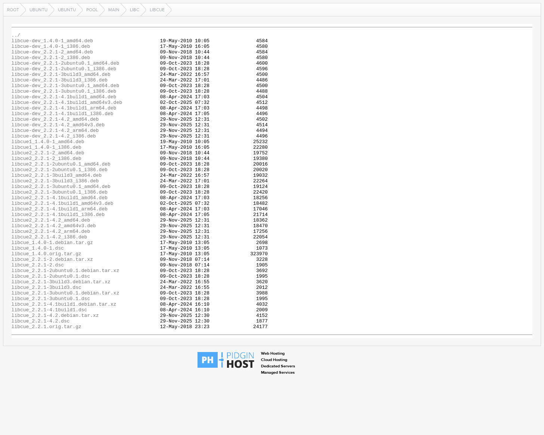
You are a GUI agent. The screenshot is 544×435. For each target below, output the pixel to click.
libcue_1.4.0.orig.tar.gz (46, 298)
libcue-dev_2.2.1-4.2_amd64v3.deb (58, 143)
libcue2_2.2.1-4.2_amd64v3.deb (54, 264)
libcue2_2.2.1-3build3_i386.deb (55, 210)
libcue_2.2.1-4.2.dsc (41, 379)
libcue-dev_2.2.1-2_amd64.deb (52, 56)
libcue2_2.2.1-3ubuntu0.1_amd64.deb (61, 217)
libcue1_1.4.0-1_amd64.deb (48, 163)
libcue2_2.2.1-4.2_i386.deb (49, 278)
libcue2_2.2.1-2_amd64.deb (48, 177)
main (113, 10)
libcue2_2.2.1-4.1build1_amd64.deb (60, 231)
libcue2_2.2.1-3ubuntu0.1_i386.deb (60, 224)
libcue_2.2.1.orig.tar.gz (46, 385)
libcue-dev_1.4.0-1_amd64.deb (52, 42)
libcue (157, 10)
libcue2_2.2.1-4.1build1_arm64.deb (60, 244)
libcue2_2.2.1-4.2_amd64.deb (51, 257)
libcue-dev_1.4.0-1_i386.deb (51, 49)
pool (92, 10)
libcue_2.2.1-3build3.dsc (46, 338)
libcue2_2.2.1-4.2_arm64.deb (51, 271)
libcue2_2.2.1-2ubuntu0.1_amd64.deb (61, 190)
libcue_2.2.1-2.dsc (38, 311)
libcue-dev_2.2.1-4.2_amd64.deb (55, 136)
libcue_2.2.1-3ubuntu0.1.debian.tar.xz (65, 345)
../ (16, 36)
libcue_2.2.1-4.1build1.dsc (49, 365)
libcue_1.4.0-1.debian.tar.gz (52, 284)
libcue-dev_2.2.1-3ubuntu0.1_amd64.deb (65, 96)
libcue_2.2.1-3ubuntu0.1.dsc (51, 352)
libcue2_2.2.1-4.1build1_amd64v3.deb (63, 237)
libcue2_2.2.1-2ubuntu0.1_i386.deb (60, 197)
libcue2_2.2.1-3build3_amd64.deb (57, 204)
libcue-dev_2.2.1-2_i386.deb (51, 62)
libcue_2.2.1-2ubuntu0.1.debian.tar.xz (65, 318)
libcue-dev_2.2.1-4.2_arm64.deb (55, 150)
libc (134, 10)
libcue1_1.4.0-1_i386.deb (46, 170)
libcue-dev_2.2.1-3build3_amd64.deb (61, 83)
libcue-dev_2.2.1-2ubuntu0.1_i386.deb (64, 76)
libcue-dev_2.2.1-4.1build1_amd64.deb (64, 110)
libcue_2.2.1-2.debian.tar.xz (52, 305)
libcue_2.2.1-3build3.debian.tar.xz (61, 331)
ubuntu (38, 10)
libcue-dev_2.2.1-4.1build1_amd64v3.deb (67, 116)
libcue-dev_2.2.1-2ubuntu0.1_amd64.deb (65, 69)
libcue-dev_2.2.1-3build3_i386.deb (60, 89)
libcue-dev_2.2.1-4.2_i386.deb (54, 157)
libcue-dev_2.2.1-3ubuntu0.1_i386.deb (64, 103)
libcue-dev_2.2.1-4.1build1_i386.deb (63, 130)
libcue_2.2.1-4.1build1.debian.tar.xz (64, 358)
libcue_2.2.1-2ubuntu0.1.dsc (51, 325)
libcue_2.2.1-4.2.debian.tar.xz (55, 372)
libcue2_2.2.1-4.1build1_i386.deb (58, 251)
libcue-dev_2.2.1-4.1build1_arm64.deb (64, 123)
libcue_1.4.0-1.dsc (38, 291)
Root (13, 10)
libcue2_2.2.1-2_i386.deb (46, 184)
